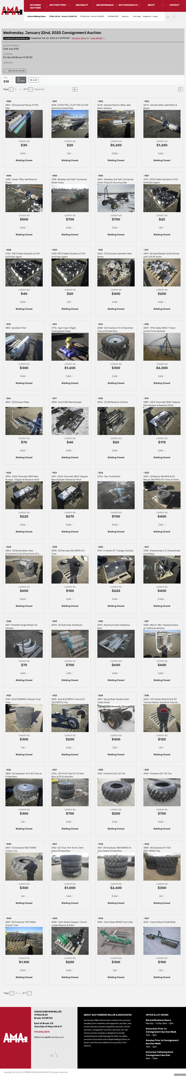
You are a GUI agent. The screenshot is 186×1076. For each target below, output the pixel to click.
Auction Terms (79, 38)
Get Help (137, 16)
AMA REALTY (82, 5)
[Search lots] (53, 89)
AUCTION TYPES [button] (57, 5)
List (33, 80)
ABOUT (151, 5)
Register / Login (150, 16)
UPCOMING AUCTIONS (35, 6)
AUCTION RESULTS (128, 5)
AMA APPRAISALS (105, 5)
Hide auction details (14, 71)
